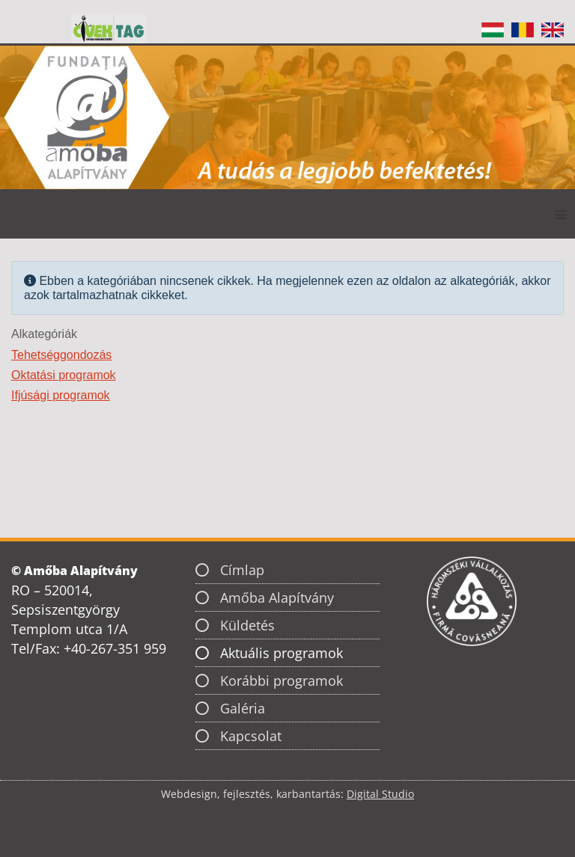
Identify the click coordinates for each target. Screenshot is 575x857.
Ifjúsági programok (60, 395)
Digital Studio (380, 794)
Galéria (242, 708)
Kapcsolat (251, 736)
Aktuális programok (281, 653)
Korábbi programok (281, 680)
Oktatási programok (63, 375)
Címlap (242, 570)
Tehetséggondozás (61, 354)
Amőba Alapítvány (277, 597)
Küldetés (247, 625)
